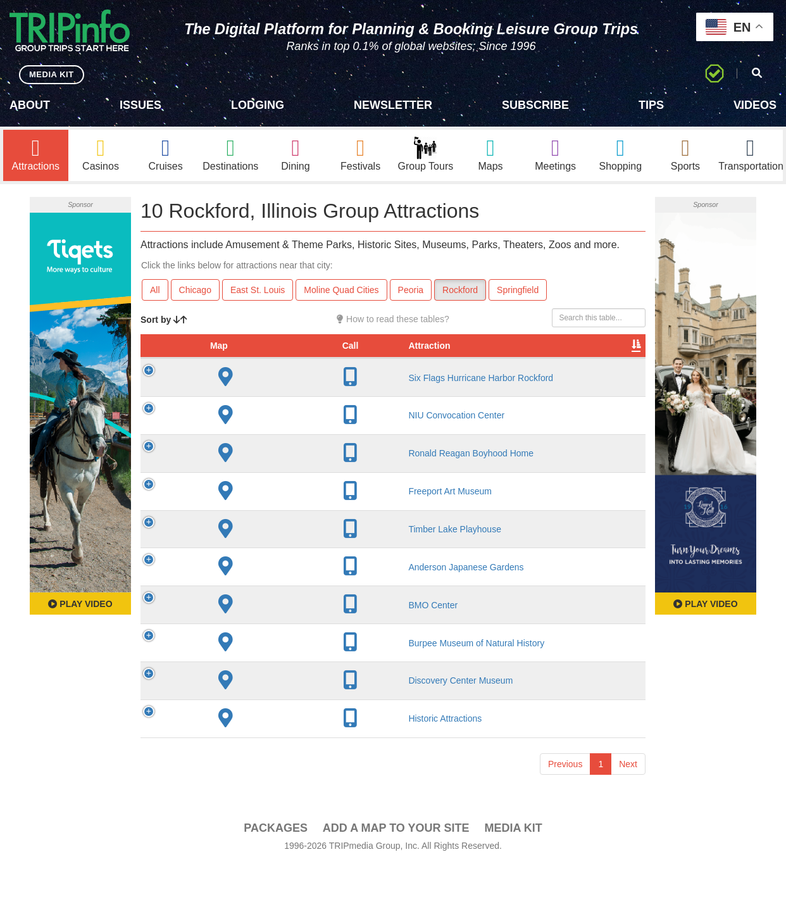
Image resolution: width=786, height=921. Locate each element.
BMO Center (240, 656)
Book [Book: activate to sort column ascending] (564, 358)
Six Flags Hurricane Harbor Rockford (250, 395)
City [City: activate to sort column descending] (304, 358)
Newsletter (393, 105)
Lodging (257, 105)
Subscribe (535, 105)
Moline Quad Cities (341, 290)
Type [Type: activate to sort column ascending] (456, 358)
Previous (565, 820)
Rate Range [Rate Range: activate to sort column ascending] (404, 352)
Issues (140, 105)
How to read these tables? (393, 319)
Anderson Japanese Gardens (235, 607)
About (29, 105)
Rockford (460, 290)
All (155, 290)
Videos (755, 105)
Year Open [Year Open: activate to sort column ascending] (352, 352)
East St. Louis (257, 290)
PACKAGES (276, 883)
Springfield (518, 290)
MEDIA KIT (51, 74)
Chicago (195, 290)
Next (628, 820)
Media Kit (513, 883)
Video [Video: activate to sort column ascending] (517, 358)
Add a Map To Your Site (396, 883)
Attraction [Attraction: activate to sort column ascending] (237, 358)
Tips (651, 105)
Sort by (163, 320)
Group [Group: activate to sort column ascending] (612, 358)
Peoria (410, 290)
